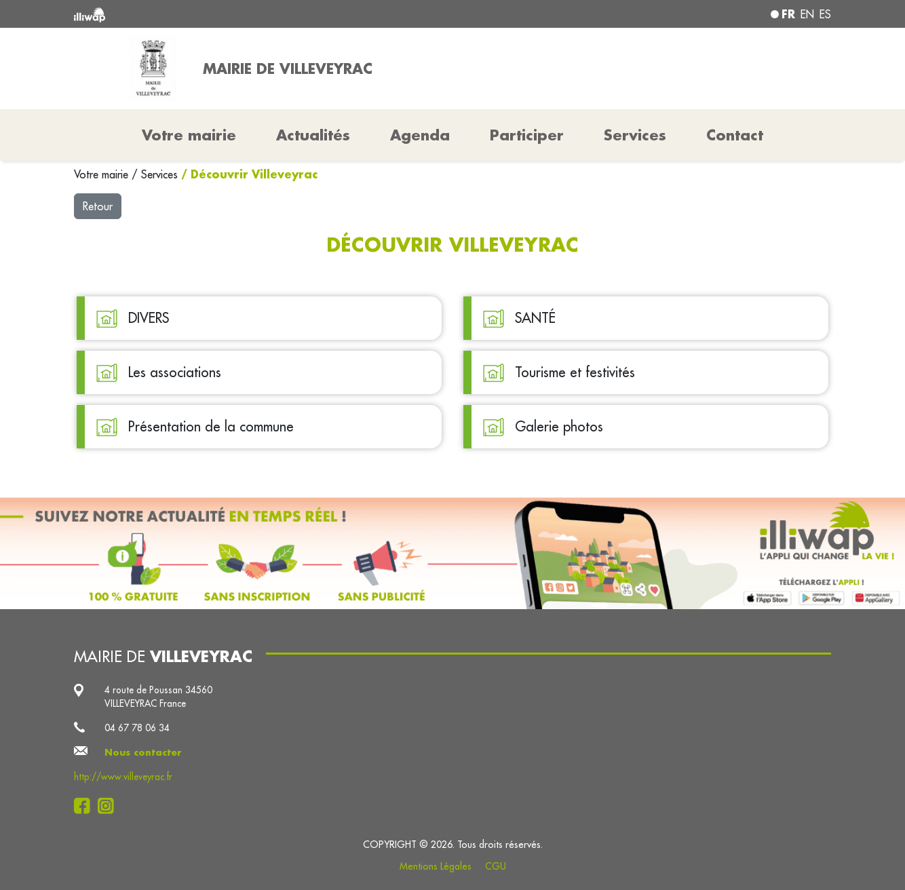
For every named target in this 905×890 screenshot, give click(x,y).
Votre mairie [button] (189, 134)
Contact (734, 134)
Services (161, 174)
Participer (527, 134)
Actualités (313, 134)
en (807, 14)
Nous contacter (143, 752)
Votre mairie (103, 174)
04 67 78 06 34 (137, 728)
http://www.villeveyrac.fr (123, 777)
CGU (495, 866)
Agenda (420, 134)
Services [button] (635, 134)
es (825, 14)
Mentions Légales (435, 866)
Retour (98, 206)
